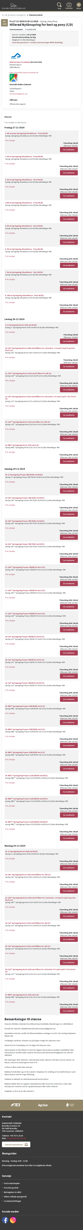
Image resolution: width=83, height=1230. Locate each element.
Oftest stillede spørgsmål (15, 1196)
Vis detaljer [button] (10, 140)
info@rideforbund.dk (16, 1138)
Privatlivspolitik (11, 1187)
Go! (3, 15)
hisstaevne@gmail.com (19, 94)
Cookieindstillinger (12, 1201)
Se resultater (69, 149)
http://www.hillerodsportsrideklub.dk (24, 72)
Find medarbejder (12, 1183)
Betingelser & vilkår (12, 1192)
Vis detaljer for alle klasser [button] (15, 122)
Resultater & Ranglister (17, 15)
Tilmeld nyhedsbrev (16, 1144)
